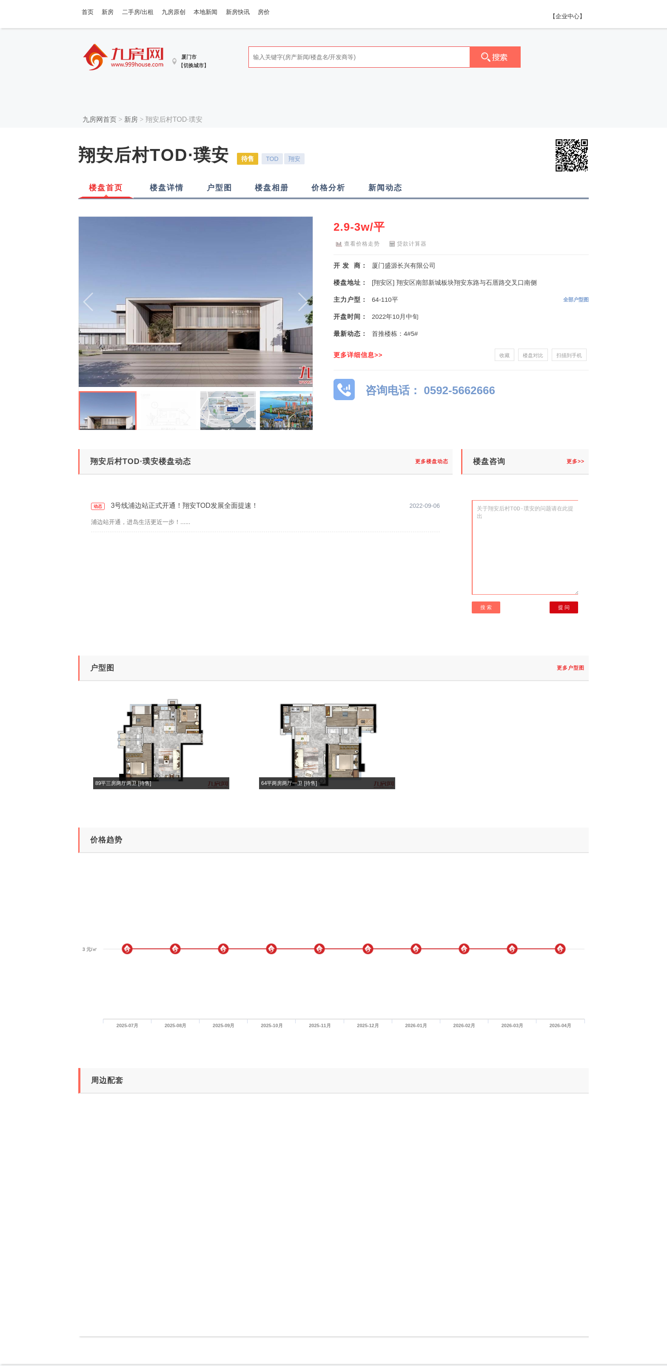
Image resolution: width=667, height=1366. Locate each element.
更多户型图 (570, 668)
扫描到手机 (569, 355)
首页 (88, 12)
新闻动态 (385, 187)
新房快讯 (238, 12)
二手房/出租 (138, 12)
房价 (264, 12)
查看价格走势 (357, 243)
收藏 (504, 355)
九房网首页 (100, 119)
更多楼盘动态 (431, 461)
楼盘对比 (533, 355)
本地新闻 (205, 12)
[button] (302, 301)
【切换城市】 (193, 66)
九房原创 (173, 12)
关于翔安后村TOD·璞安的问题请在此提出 (525, 547)
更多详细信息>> (358, 354)
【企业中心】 (567, 16)
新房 (108, 12)
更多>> (575, 461)
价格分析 (328, 187)
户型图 (219, 187)
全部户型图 (576, 300)
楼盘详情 (167, 187)
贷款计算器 (406, 243)
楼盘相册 (272, 187)
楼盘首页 (106, 187)
